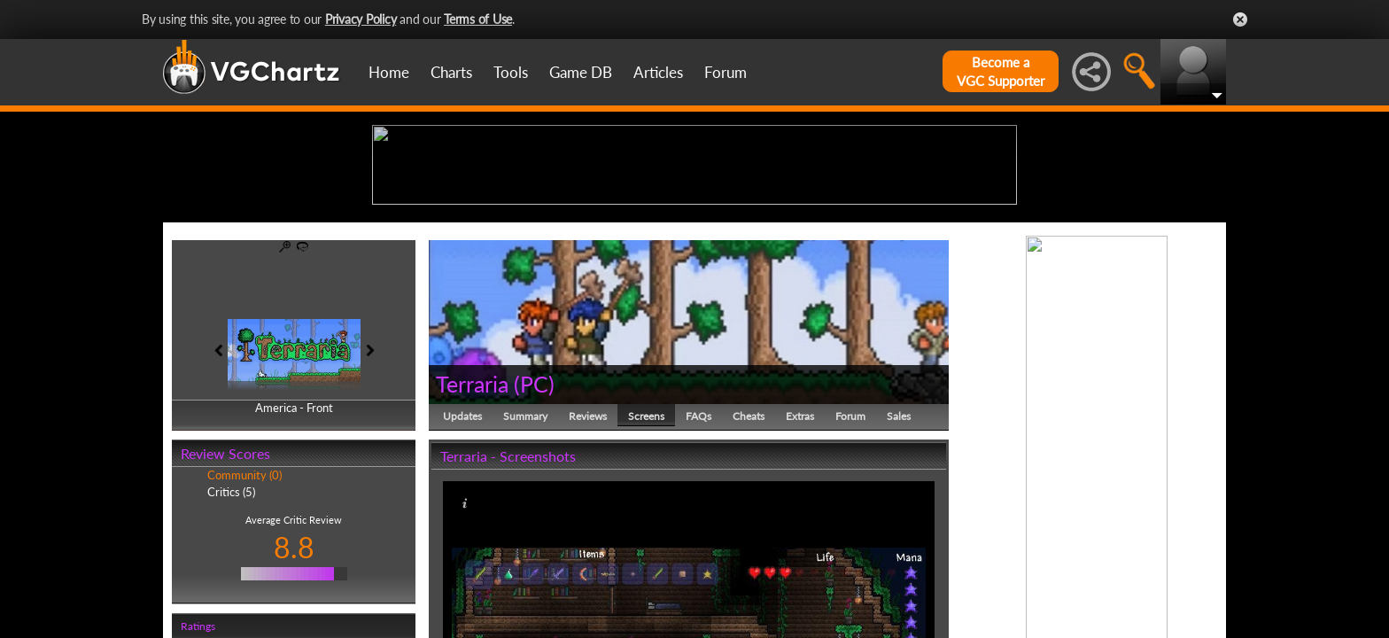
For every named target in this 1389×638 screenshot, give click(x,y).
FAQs (698, 553)
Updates (462, 553)
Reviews (588, 553)
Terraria (472, 521)
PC (534, 521)
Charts (451, 72)
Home (389, 72)
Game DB (580, 72)
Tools (510, 72)
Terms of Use (478, 19)
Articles (658, 72)
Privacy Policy (361, 19)
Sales (899, 553)
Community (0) (244, 613)
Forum (725, 72)
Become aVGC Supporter (1000, 71)
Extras (800, 553)
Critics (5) (231, 629)
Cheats (748, 553)
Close (1240, 19)
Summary (525, 553)
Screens (646, 553)
